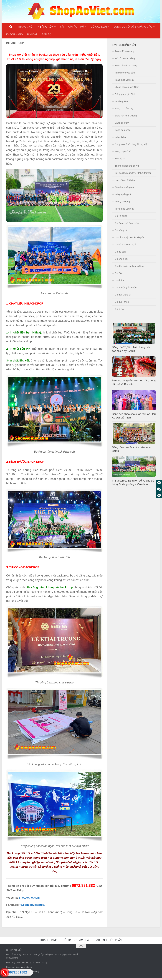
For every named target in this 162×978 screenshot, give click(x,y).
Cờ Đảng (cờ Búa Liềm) (127, 223)
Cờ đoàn (119, 280)
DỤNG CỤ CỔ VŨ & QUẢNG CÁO (133, 26)
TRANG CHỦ (25, 26)
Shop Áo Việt (34, 971)
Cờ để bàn (120, 251)
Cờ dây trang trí (123, 294)
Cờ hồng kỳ (121, 230)
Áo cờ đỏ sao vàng (124, 51)
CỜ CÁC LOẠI (99, 26)
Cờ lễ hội (119, 309)
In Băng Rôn (121, 101)
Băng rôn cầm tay (124, 108)
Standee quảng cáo (125, 187)
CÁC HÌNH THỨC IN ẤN (108, 940)
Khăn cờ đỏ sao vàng (126, 65)
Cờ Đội (118, 273)
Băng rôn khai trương (126, 115)
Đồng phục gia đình (125, 94)
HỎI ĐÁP (32, 34)
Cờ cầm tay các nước (126, 244)
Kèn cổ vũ (120, 158)
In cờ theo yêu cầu (124, 208)
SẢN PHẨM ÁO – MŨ (72, 26)
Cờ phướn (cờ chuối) (126, 287)
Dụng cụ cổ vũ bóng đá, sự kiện (131, 144)
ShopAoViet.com (29, 897)
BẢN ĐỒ (46, 34)
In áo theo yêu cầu (124, 79)
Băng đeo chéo (123, 130)
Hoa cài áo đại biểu (125, 180)
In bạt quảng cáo (123, 194)
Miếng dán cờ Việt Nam (127, 87)
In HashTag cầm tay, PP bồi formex (133, 173)
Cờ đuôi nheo (122, 301)
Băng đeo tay (122, 122)
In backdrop (121, 137)
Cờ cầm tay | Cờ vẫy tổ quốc (129, 237)
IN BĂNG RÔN (45, 26)
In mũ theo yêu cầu (125, 72)
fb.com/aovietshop (23, 967)
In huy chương (122, 201)
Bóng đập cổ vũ (123, 151)
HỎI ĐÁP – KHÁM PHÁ (76, 940)
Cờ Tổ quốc (121, 216)
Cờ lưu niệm (121, 258)
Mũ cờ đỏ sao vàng (125, 58)
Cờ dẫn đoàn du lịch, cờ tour (129, 266)
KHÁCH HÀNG (14, 34)
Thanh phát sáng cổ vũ (127, 165)
